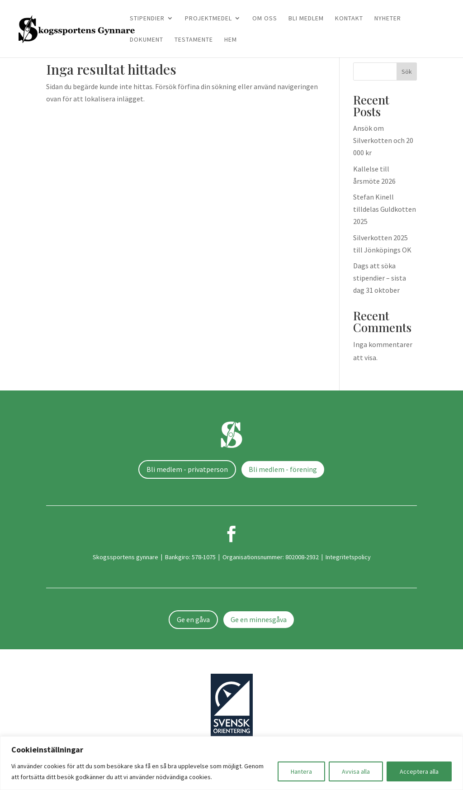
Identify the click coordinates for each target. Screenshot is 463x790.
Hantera (301, 771)
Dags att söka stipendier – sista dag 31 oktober (379, 278)
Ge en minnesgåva (259, 619)
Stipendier (147, 18)
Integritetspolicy (348, 557)
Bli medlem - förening (283, 469)
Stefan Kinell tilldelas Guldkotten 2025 (384, 209)
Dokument (146, 39)
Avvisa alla (356, 771)
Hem (230, 39)
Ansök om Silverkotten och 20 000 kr (383, 140)
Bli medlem (306, 18)
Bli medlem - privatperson (187, 469)
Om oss (264, 18)
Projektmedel (208, 18)
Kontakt (349, 18)
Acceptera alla (419, 771)
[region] (231, 763)
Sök (407, 71)
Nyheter (387, 18)
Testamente (194, 39)
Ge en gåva (193, 619)
